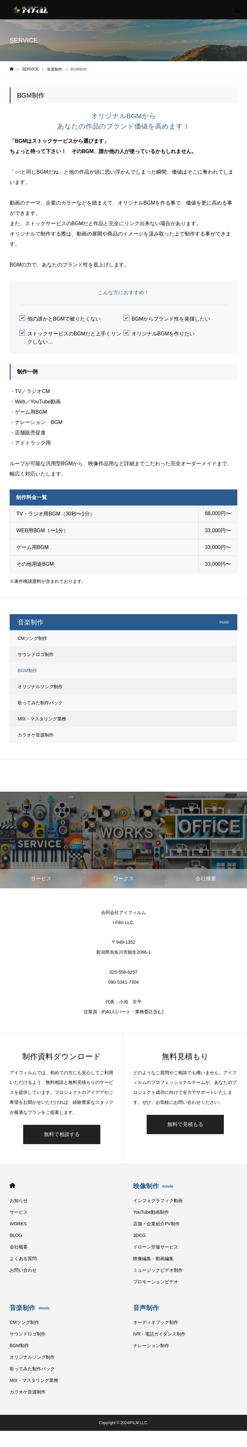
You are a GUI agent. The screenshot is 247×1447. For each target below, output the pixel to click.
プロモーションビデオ (155, 1281)
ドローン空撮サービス (155, 1246)
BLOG (16, 1235)
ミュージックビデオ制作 (158, 1270)
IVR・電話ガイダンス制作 (159, 1333)
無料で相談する (62, 1134)
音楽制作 (30, 1307)
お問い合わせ (23, 1270)
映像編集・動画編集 (153, 1258)
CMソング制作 (32, 638)
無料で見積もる (185, 1124)
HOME (12, 1185)
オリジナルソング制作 (40, 686)
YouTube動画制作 (151, 1212)
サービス (19, 1212)
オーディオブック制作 (155, 1322)
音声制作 (146, 1307)
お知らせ (19, 1200)
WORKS (18, 1223)
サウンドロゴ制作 (36, 654)
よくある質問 (23, 1258)
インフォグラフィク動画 (158, 1200)
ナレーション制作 (151, 1345)
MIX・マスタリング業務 (42, 718)
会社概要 (19, 1246)
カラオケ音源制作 (36, 735)
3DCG (139, 1235)
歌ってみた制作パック (40, 702)
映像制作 (153, 1186)
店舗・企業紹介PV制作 (156, 1223)
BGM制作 (27, 670)
